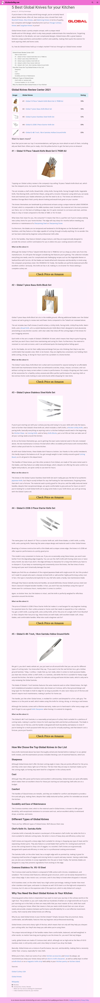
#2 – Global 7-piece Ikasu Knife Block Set (26, 59)
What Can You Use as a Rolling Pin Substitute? (28, 988)
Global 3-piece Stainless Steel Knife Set (40, 117)
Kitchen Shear (19, 433)
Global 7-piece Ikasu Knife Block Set (39, 109)
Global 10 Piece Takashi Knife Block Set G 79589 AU (44, 101)
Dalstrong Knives (43, 20)
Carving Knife (32, 433)
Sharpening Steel (40, 223)
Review (28, 986)
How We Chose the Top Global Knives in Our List (28, 67)
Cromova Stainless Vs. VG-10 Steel (24, 82)
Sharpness (18, 69)
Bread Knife (25, 328)
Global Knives (17, 977)
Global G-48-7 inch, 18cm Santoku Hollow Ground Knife (46, 132)
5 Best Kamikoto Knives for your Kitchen (26, 990)
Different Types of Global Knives (23, 78)
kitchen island (75, 961)
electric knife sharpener (56, 959)
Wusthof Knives (17, 20)
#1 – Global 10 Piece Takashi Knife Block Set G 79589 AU (31, 57)
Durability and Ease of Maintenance (25, 76)
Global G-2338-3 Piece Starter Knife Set (40, 125)
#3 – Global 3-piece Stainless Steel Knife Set (27, 61)
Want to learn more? (21, 54)
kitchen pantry (61, 961)
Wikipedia (15, 982)
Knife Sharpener (37, 709)
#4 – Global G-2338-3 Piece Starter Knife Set (27, 63)
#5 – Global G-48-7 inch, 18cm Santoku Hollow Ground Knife (32, 65)
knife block (17, 961)
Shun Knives (28, 20)
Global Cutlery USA (19, 972)
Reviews (16, 985)
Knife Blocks (52, 433)
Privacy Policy (85, 1000)
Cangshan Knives (26, 25)
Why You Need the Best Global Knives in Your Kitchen (30, 85)
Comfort (17, 74)
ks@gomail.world (74, 1000)
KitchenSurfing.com (12, 2)
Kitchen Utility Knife (75, 428)
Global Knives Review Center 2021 (23, 52)
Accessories (17, 986)
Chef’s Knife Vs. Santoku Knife (23, 80)
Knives (24, 986)
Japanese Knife (17, 480)
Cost (16, 71)
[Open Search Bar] (92, 2)
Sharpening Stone (55, 223)
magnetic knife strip (34, 961)
